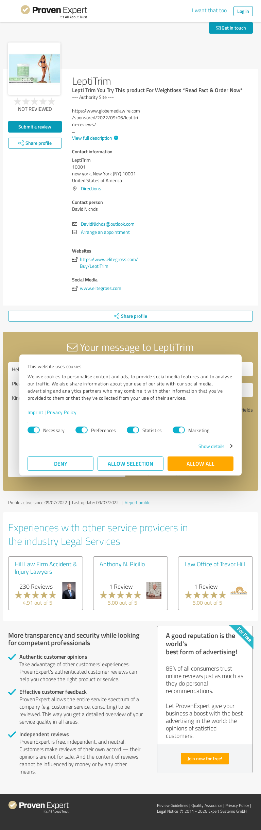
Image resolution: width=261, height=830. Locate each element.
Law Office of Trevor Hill (215, 564)
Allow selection (130, 463)
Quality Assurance (206, 805)
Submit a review (34, 126)
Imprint (36, 412)
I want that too (209, 10)
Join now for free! (205, 758)
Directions (91, 188)
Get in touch (231, 27)
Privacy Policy (61, 412)
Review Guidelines (172, 805)
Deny (60, 463)
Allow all (200, 463)
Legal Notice (167, 811)
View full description (94, 138)
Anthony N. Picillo (122, 564)
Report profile (138, 502)
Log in (243, 11)
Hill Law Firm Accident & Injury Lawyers (46, 567)
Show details (211, 446)
